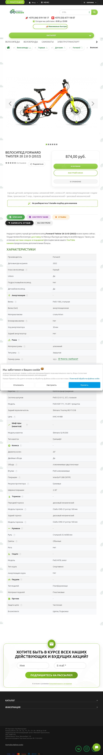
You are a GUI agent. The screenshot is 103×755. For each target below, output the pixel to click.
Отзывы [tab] (62, 217)
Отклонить (18, 385)
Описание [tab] (17, 217)
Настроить (52, 385)
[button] (10, 103)
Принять (84, 385)
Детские (59, 48)
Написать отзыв (20, 223)
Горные (41, 48)
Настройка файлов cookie (14, 744)
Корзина (90, 2)
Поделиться (36, 164)
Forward (76, 48)
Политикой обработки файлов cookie (84, 378)
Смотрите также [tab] (40, 217)
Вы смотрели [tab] (43, 223)
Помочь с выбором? (68, 359)
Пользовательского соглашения (60, 683)
